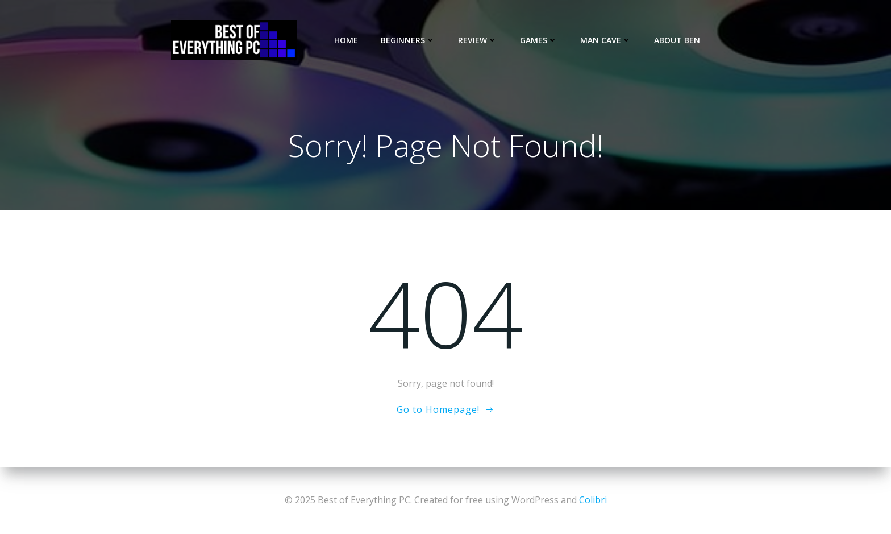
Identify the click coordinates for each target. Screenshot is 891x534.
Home (346, 40)
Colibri (593, 500)
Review (477, 40)
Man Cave (605, 40)
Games (538, 40)
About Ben (677, 40)
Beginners (408, 40)
